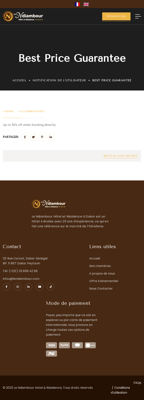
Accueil (19, 80)
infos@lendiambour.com (21, 279)
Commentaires (32, 111)
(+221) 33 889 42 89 (23, 271)
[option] (87, 4)
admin (9, 111)
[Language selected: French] (83, 4)
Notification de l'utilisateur (59, 80)
